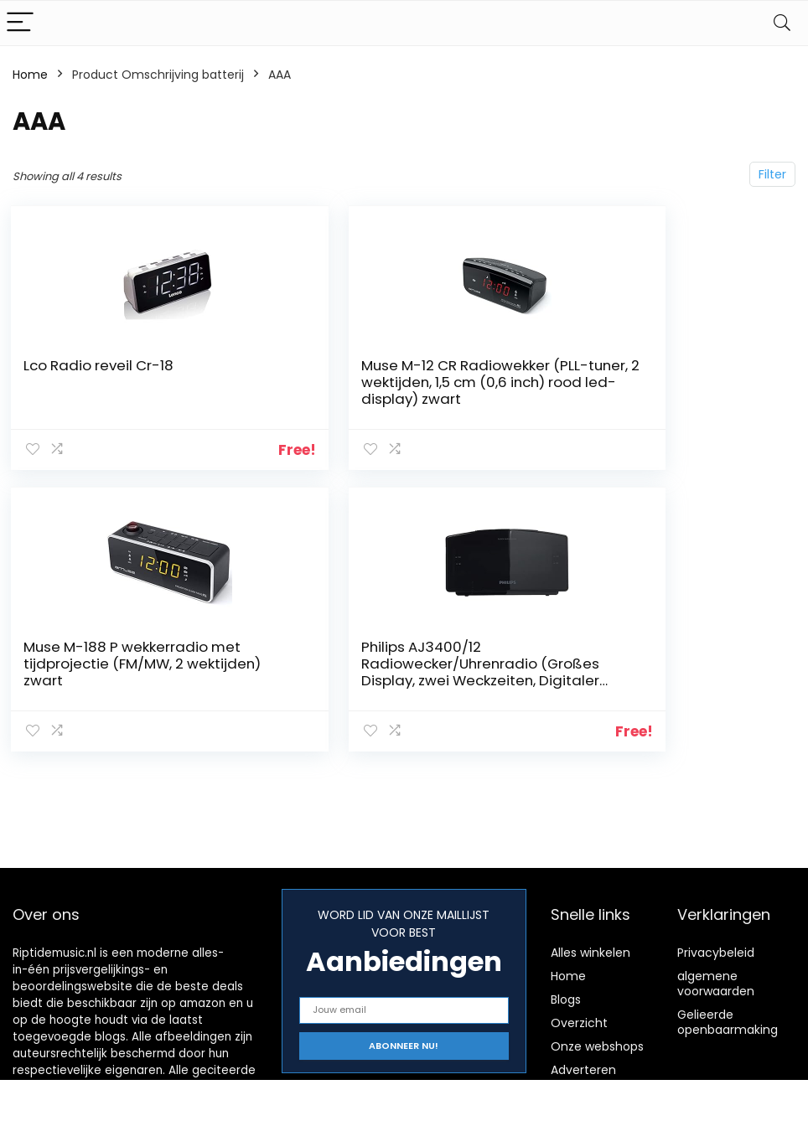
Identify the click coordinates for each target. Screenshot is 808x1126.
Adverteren (583, 1069)
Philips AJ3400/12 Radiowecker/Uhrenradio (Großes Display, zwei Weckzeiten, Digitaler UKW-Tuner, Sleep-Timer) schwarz (125, 676)
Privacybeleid (715, 952)
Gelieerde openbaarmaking (727, 1022)
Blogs (566, 999)
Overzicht (579, 1023)
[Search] (782, 23)
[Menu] (20, 23)
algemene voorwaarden (715, 983)
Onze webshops (597, 1046)
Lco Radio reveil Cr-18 (100, 365)
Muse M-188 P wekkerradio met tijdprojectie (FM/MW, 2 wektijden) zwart (659, 382)
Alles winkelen (590, 952)
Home (30, 74)
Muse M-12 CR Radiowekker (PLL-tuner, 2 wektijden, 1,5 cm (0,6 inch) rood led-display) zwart (396, 390)
